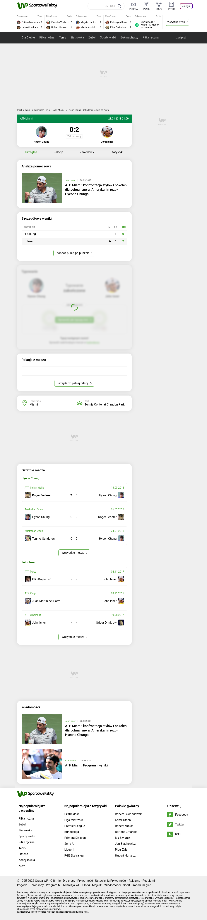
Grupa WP (41, 880)
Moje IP (97, 885)
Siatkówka (77, 37)
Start (19, 110)
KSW (22, 866)
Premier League (74, 826)
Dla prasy (69, 880)
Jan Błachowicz (125, 843)
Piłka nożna (46, 37)
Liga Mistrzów (73, 820)
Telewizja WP (71, 885)
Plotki (86, 885)
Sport (126, 885)
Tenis (62, 37)
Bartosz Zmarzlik (126, 832)
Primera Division (75, 838)
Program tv (53, 885)
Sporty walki (108, 37)
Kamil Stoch (123, 820)
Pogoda (22, 885)
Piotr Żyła (121, 849)
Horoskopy (37, 885)
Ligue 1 (69, 849)
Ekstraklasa (72, 814)
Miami (34, 404)
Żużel (91, 37)
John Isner (70, 180)
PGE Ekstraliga (74, 855)
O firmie (55, 880)
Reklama (134, 880)
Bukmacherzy (129, 37)
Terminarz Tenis (42, 110)
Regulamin (150, 880)
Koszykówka (27, 860)
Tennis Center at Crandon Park (105, 404)
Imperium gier (141, 885)
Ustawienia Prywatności (110, 880)
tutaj (86, 912)
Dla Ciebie (28, 37)
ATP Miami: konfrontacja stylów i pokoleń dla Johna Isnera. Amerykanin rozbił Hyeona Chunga (96, 189)
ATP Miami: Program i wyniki (86, 765)
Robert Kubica (124, 826)
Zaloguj (186, 6)
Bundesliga (71, 832)
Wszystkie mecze (73, 552)
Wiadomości (112, 885)
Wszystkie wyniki (176, 22)
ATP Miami (59, 110)
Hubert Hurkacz (125, 855)
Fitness (23, 854)
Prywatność (85, 880)
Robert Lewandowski (129, 814)
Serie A (69, 843)
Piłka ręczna (151, 37)
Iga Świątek (122, 838)
